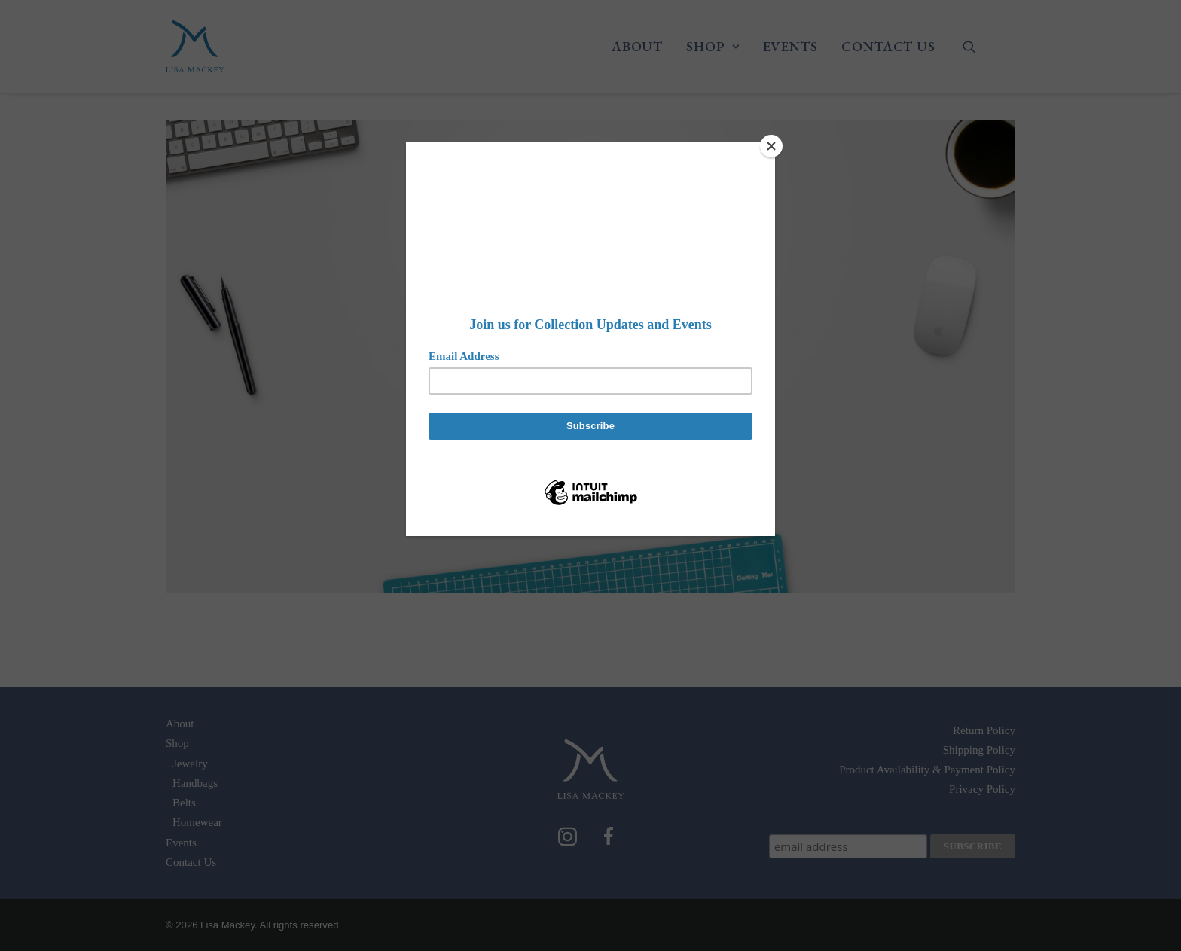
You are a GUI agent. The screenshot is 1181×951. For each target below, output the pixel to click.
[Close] (771, 146)
